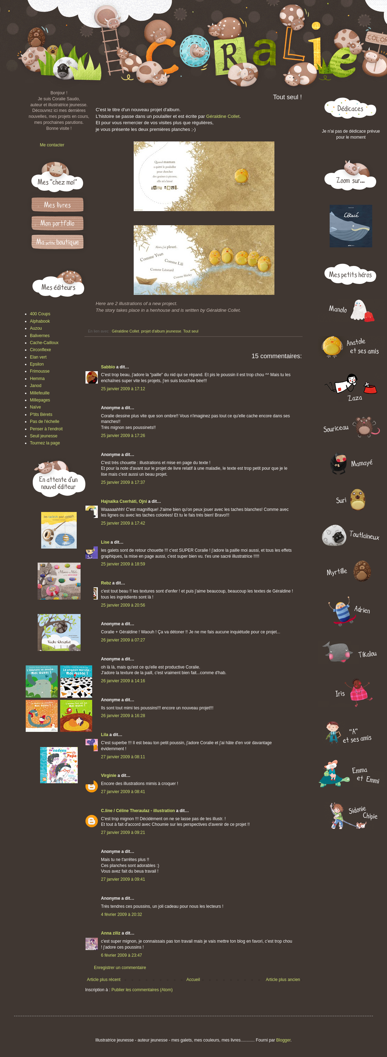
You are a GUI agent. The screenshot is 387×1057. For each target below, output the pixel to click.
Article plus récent (103, 979)
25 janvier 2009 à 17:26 (123, 435)
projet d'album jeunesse (161, 331)
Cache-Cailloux (44, 342)
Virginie (108, 775)
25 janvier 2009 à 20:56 (123, 605)
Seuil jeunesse (43, 435)
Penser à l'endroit (46, 428)
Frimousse (40, 371)
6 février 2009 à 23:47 (121, 955)
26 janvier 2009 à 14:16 (123, 680)
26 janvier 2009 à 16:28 (123, 715)
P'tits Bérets (41, 414)
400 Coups (40, 313)
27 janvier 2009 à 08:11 (123, 756)
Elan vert (38, 357)
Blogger (283, 1040)
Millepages (40, 400)
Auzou (36, 328)
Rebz (106, 583)
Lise (105, 542)
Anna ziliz (110, 933)
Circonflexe (40, 349)
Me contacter (52, 145)
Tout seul (190, 331)
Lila (104, 734)
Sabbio (108, 367)
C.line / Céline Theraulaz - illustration (138, 810)
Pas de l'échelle (44, 421)
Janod (36, 385)
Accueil (193, 979)
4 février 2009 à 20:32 (121, 914)
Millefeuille (40, 393)
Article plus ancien (283, 979)
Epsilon (37, 364)
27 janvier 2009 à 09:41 (123, 879)
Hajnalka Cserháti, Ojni (124, 501)
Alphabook (40, 321)
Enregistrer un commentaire (120, 967)
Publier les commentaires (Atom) (142, 989)
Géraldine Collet (223, 116)
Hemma (37, 378)
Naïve (35, 407)
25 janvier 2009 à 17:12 (123, 388)
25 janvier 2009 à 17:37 (123, 482)
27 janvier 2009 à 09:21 (123, 832)
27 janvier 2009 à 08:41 (123, 791)
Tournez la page (45, 443)
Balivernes (40, 335)
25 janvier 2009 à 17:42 (123, 523)
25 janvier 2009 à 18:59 (123, 564)
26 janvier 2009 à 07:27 (123, 640)
